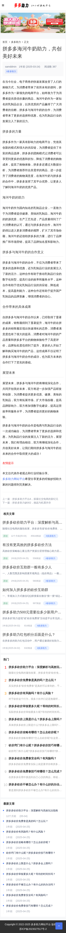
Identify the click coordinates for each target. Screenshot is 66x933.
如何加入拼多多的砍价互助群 (25, 590)
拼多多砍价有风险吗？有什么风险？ (26, 831)
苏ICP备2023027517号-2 (33, 929)
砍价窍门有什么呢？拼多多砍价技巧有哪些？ (30, 852)
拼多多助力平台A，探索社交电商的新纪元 (35, 499)
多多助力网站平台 (13, 478)
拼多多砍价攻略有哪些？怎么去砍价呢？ (28, 842)
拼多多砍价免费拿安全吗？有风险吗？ (27, 895)
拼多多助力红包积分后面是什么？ (28, 634)
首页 (4, 42)
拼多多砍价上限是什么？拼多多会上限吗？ (29, 863)
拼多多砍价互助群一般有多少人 (27, 567)
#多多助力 (11, 71)
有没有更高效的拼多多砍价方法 (27, 545)
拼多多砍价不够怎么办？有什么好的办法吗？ (30, 884)
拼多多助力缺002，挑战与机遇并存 (31, 502)
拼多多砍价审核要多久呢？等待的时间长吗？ (30, 874)
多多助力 (16, 42)
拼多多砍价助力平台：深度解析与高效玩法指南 (32, 810)
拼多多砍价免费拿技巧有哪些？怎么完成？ (29, 905)
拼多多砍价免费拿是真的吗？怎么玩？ (27, 821)
